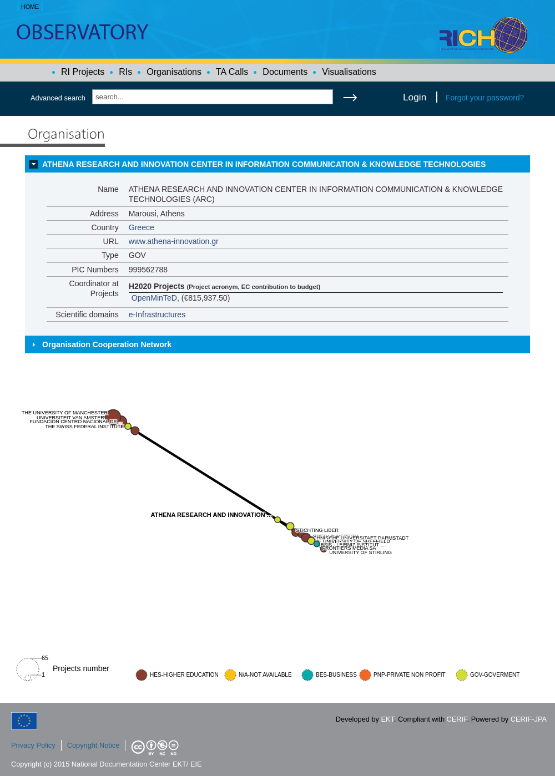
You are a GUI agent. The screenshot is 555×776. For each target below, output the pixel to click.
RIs (125, 72)
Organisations (174, 72)
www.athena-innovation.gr (174, 241)
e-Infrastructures (157, 314)
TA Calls (232, 72)
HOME (30, 6)
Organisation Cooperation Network (106, 344)
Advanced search (58, 98)
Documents (285, 72)
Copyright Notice (93, 745)
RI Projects (82, 72)
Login (414, 97)
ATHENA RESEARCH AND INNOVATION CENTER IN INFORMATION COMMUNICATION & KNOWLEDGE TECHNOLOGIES (264, 164)
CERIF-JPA (529, 719)
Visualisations (349, 72)
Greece (141, 227)
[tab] (277, 164)
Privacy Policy (33, 745)
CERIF (457, 719)
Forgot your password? (485, 97)
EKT (387, 719)
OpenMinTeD (154, 297)
